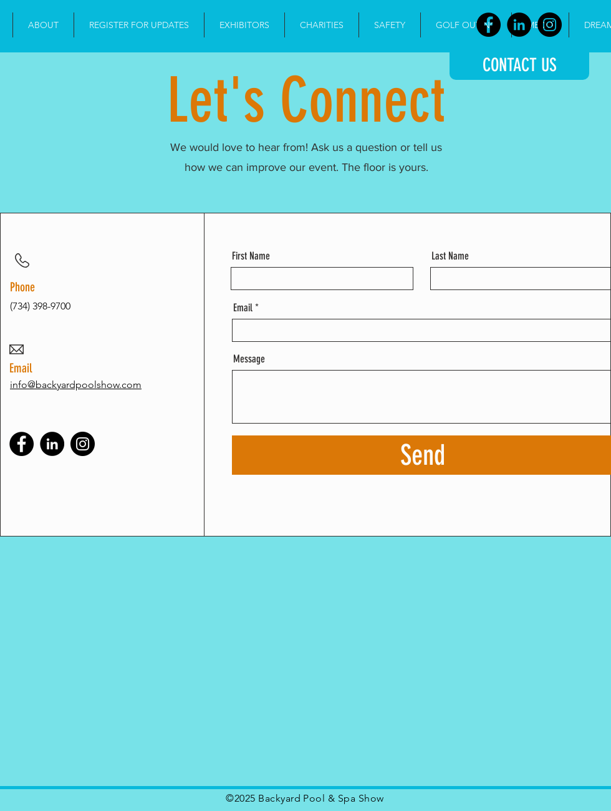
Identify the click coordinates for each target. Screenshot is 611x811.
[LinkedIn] (519, 24)
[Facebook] (488, 24)
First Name (251, 256)
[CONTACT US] (519, 65)
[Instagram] (549, 24)
